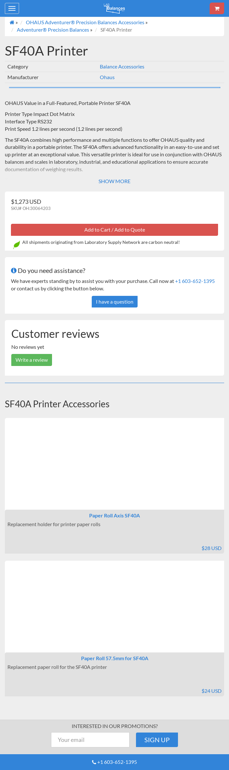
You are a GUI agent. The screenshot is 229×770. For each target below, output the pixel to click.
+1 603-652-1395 (195, 281)
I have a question (114, 301)
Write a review (32, 360)
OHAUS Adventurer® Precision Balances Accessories (85, 22)
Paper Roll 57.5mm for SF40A (114, 658)
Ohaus (107, 77)
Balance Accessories (122, 66)
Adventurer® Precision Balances (53, 29)
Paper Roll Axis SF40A (114, 515)
